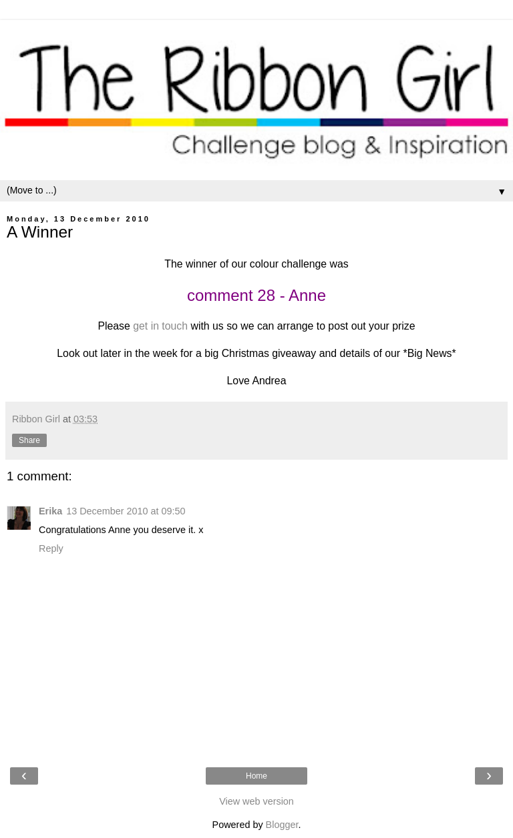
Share (29, 440)
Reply (51, 548)
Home (256, 776)
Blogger (282, 824)
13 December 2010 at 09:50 (125, 511)
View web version (256, 801)
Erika (50, 511)
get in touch (160, 326)
